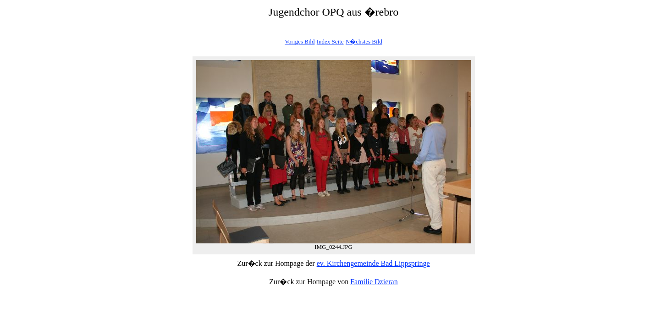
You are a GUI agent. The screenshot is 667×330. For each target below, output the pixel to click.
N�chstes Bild (364, 41)
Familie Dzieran (374, 282)
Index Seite (330, 41)
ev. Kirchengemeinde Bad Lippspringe (373, 263)
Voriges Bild (299, 41)
